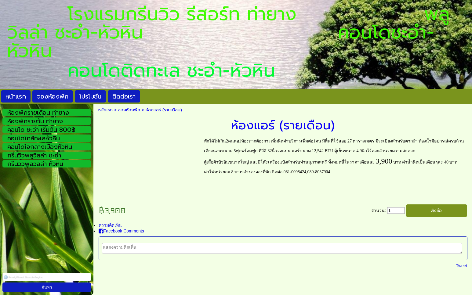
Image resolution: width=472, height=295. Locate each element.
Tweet (461, 265)
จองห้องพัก (129, 110)
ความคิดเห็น (110, 225)
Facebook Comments (121, 230)
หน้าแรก (105, 110)
